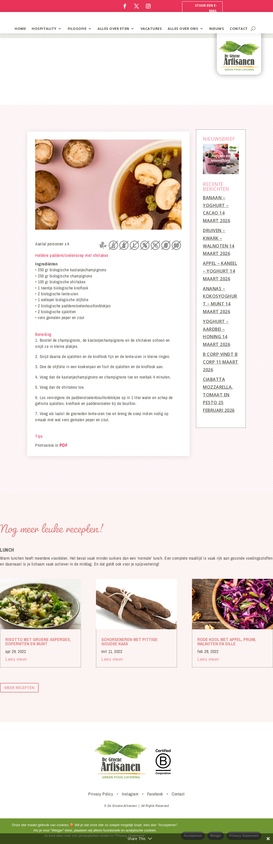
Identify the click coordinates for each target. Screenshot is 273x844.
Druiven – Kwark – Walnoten (215, 238)
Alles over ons (183, 28)
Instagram (130, 794)
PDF (63, 445)
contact (239, 28)
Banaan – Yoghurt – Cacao (216, 205)
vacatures (151, 28)
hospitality (44, 28)
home (20, 28)
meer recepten (19, 687)
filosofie (77, 28)
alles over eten (113, 28)
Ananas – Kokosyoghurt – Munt (220, 296)
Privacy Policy (100, 794)
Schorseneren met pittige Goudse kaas (129, 641)
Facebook (155, 794)
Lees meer (16, 659)
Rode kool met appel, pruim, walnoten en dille (226, 641)
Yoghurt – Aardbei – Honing (216, 329)
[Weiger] (266, 831)
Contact (178, 794)
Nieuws (216, 28)
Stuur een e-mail (206, 8)
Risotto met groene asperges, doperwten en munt (38, 641)
